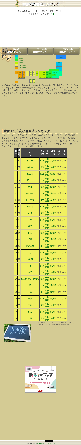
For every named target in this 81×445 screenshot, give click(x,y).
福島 (60, 70)
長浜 (30, 298)
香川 (34, 79)
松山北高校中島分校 (30, 279)
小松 (30, 266)
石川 (50, 70)
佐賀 (20, 72)
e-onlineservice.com (46, 444)
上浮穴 (30, 285)
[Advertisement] (40, 32)
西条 (30, 213)
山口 (28, 73)
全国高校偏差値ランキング (15, 50)
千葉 (60, 74)
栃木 (57, 72)
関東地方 (21, 58)
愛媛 (31, 79)
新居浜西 (30, 193)
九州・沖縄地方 (22, 67)
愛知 (47, 77)
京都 (41, 72)
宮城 (60, 67)
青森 (59, 62)
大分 (24, 74)
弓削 (30, 305)
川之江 (30, 252)
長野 (50, 73)
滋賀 (44, 72)
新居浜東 (30, 246)
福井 (47, 72)
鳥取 (34, 72)
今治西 (30, 167)
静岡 (50, 77)
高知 (31, 82)
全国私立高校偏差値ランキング (67, 50)
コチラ (54, 14)
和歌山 (40, 77)
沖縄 (17, 82)
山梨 (54, 74)
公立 (42, 160)
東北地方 (21, 55)
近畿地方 (21, 62)
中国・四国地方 (22, 65)
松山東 (30, 160)
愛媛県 (53, 160)
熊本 (20, 74)
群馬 (54, 72)
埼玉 (57, 74)
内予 (30, 272)
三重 (44, 77)
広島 (31, 74)
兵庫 (37, 73)
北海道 (61, 57)
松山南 (30, 174)
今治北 (30, 206)
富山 (54, 70)
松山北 (30, 180)
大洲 (30, 187)
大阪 (41, 74)
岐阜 (47, 74)
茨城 (60, 72)
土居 (30, 318)
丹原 (30, 239)
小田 (30, 292)
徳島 (34, 82)
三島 (30, 220)
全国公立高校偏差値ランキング (41, 50)
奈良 (44, 74)
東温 (30, 233)
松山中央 (30, 200)
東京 (57, 77)
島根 (31, 72)
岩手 (60, 65)
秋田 (57, 65)
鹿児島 (20, 77)
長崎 (17, 72)
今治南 (30, 259)
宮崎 (24, 77)
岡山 (34, 74)
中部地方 (21, 60)
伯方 (30, 312)
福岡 (24, 72)
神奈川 (53, 77)
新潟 (57, 70)
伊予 (30, 226)
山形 (57, 67)
